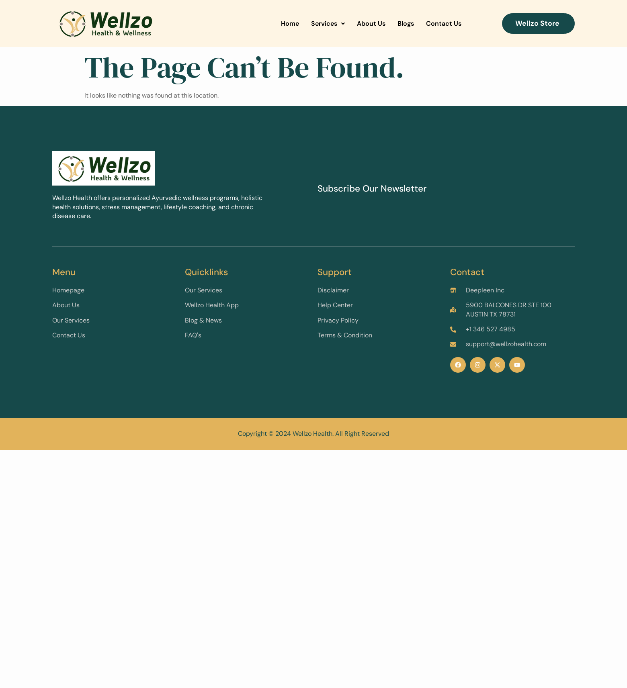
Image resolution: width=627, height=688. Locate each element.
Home (290, 23)
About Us (371, 23)
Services (328, 23)
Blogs (406, 23)
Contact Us (443, 23)
